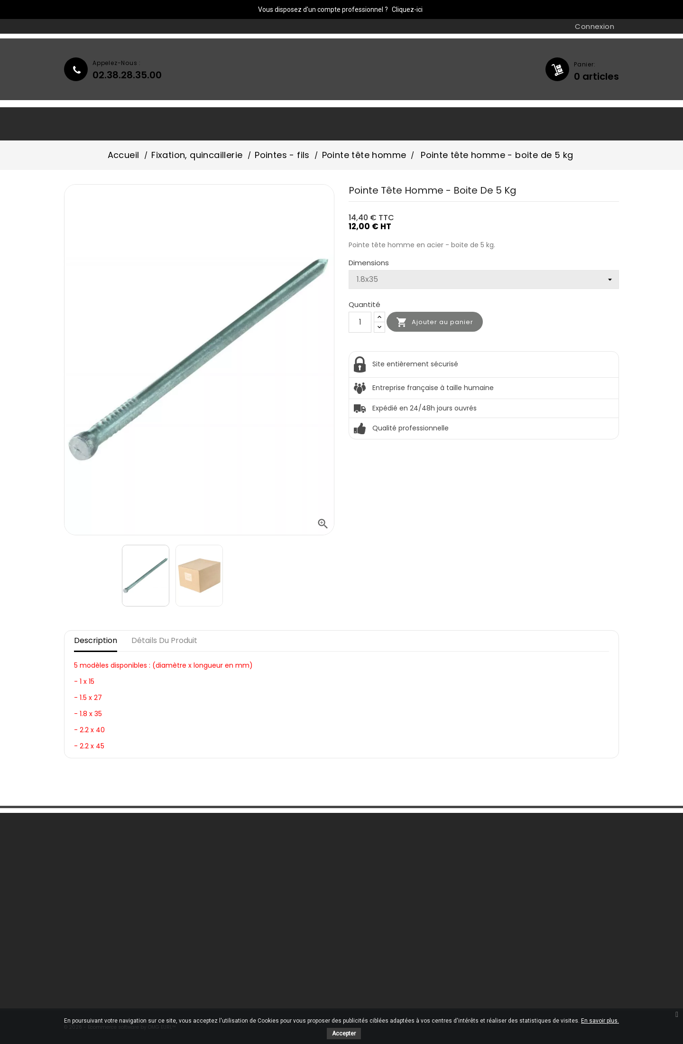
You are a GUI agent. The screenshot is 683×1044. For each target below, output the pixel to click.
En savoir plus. (600, 1020)
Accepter (344, 1033)
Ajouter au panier (434, 322)
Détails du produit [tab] (164, 640)
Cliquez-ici (407, 9)
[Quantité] (360, 322)
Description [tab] (95, 640)
